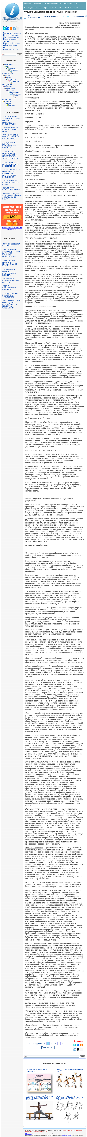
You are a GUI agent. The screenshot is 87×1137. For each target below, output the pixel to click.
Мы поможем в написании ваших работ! (12, 228)
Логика (8, 77)
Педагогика (10, 88)
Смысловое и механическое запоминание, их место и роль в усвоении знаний (10, 155)
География (14, 70)
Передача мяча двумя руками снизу (69, 1070)
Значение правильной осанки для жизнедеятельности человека (39, 1098)
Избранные (38, 4)
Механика (8, 87)
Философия (6, 99)
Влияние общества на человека (11, 245)
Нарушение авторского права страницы (72, 1130)
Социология (14, 92)
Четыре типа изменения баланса (11, 189)
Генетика (11, 68)
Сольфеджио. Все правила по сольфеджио (10, 295)
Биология (9, 66)
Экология (11, 105)
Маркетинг (12, 79)
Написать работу (10, 49)
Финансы (7, 101)
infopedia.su (28, 1134)
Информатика (7, 74)
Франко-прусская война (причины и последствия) (10, 136)
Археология (8, 64)
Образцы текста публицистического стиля (11, 182)
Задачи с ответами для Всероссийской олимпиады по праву (11, 196)
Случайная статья (11, 37)
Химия (8, 103)
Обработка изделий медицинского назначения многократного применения (11, 173)
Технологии (16, 94)
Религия (11, 90)
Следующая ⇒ (79, 16)
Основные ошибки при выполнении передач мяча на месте (69, 1098)
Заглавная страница (12, 33)
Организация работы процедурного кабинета (9, 145)
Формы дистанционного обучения (37, 1070)
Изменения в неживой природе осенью (10, 280)
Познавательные (70, 4)
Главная (27, 4)
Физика (16, 96)
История (7, 75)
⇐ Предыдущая (51, 16)
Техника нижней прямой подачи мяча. (10, 129)
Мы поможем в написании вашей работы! (36, 1131)
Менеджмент (7, 85)
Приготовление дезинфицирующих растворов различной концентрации (11, 120)
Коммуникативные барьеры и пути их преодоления (11, 164)
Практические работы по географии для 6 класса (9, 263)
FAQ (5, 47)
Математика (14, 81)
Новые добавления (11, 43)
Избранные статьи (11, 35)
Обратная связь (10, 45)
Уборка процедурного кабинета (9, 288)
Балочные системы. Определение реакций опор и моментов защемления (11, 304)
